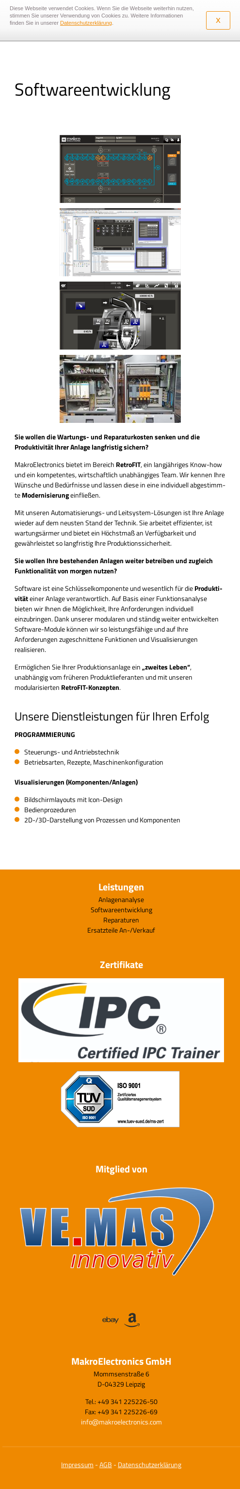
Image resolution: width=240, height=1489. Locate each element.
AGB (105, 1464)
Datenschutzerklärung (149, 1464)
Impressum (77, 1464)
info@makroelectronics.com (121, 1422)
